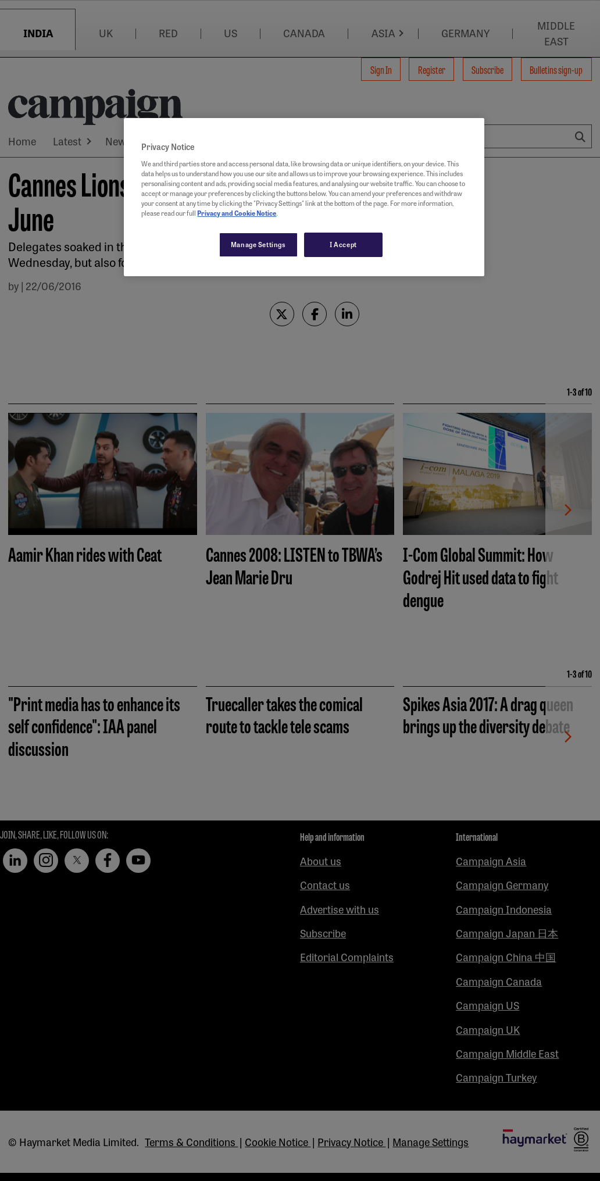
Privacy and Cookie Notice (236, 212)
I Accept (343, 244)
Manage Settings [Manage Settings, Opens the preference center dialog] (258, 244)
